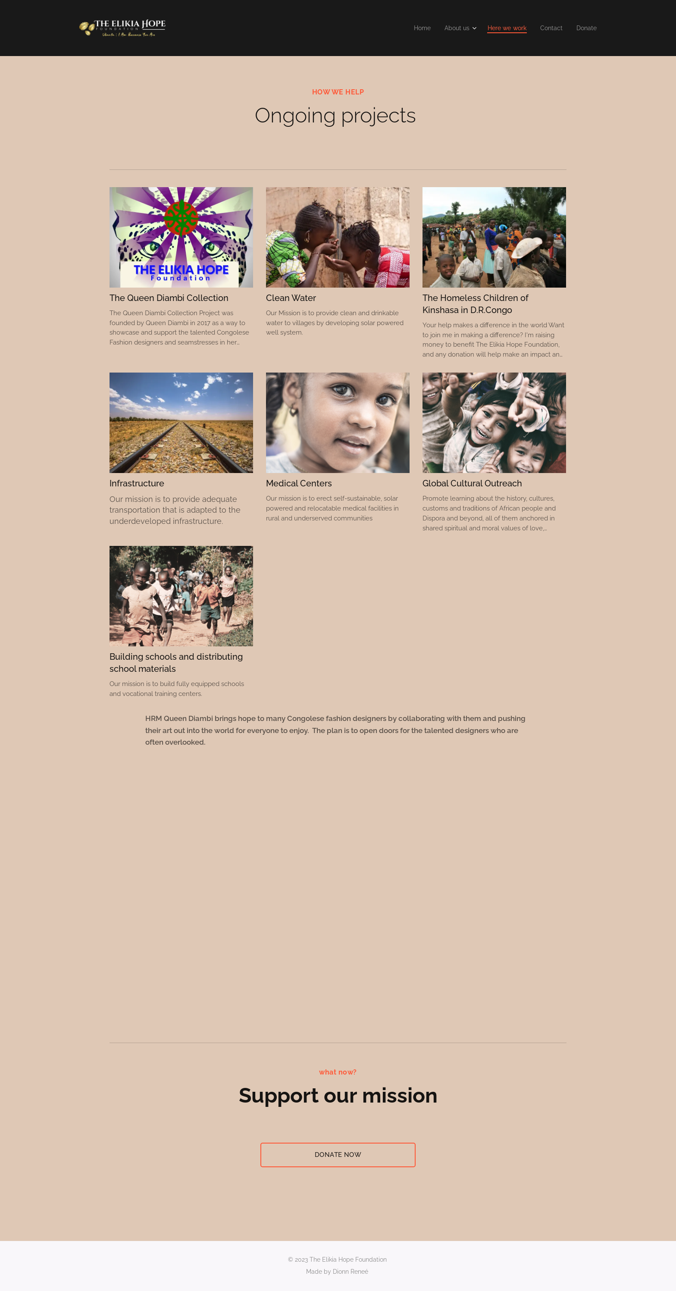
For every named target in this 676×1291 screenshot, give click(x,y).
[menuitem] (414, 28)
